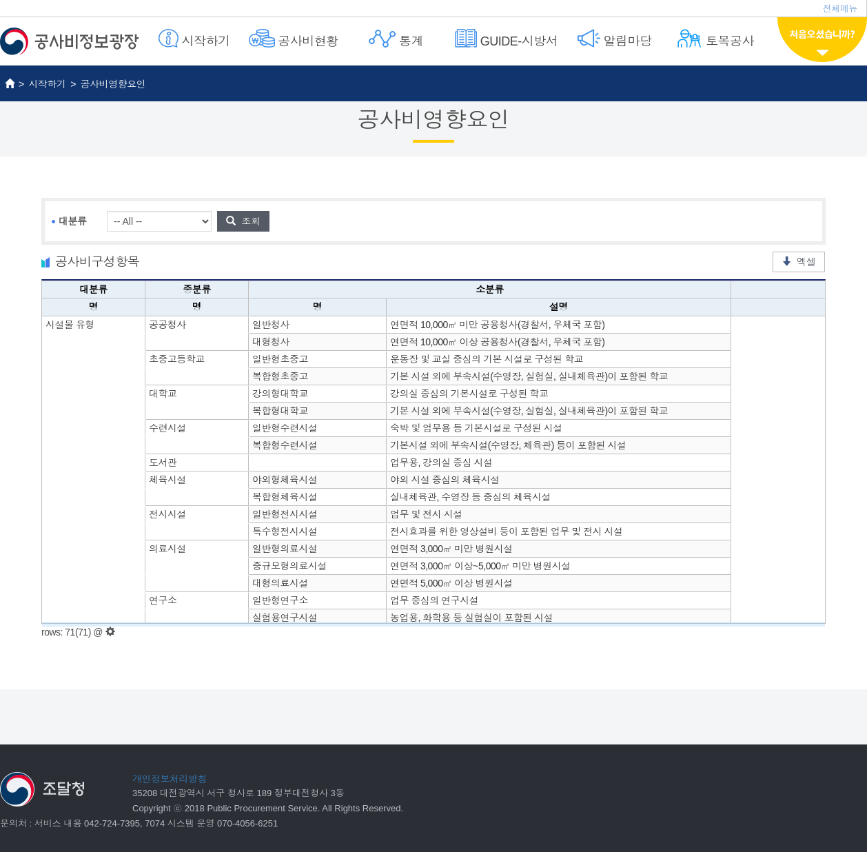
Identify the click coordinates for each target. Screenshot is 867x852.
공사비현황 (293, 38)
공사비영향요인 (113, 84)
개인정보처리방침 (169, 778)
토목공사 (715, 38)
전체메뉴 (840, 8)
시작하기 (194, 38)
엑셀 (799, 261)
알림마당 (615, 38)
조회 (243, 221)
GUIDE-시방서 (506, 38)
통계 (396, 38)
